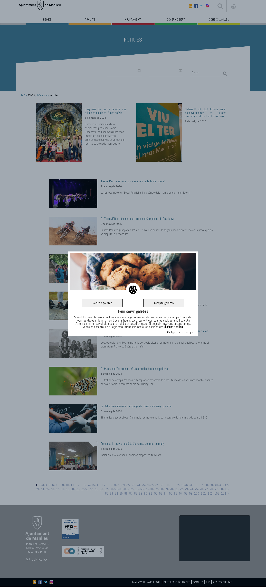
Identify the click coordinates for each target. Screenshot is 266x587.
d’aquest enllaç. (173, 327)
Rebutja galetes (102, 303)
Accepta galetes (164, 303)
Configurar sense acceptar (180, 332)
